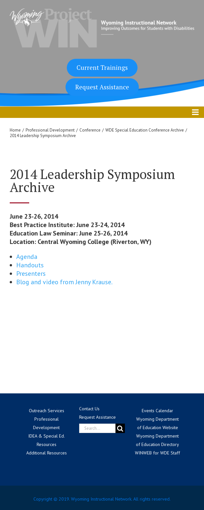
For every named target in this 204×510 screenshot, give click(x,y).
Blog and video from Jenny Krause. (64, 282)
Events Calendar (157, 411)
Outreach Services (46, 411)
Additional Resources (46, 453)
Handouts (30, 265)
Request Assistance (102, 87)
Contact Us (89, 409)
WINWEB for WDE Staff (157, 453)
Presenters (31, 273)
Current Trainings (102, 67)
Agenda (26, 256)
